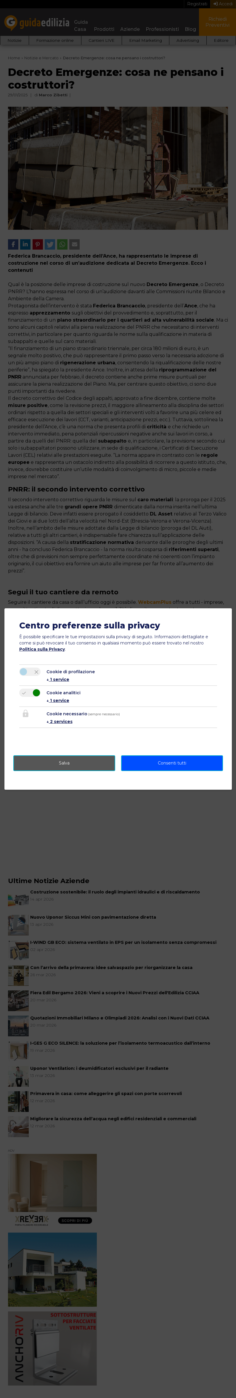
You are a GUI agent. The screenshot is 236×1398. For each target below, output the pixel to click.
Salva (64, 763)
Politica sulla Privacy (42, 649)
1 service (57, 679)
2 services (59, 721)
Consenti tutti (172, 763)
